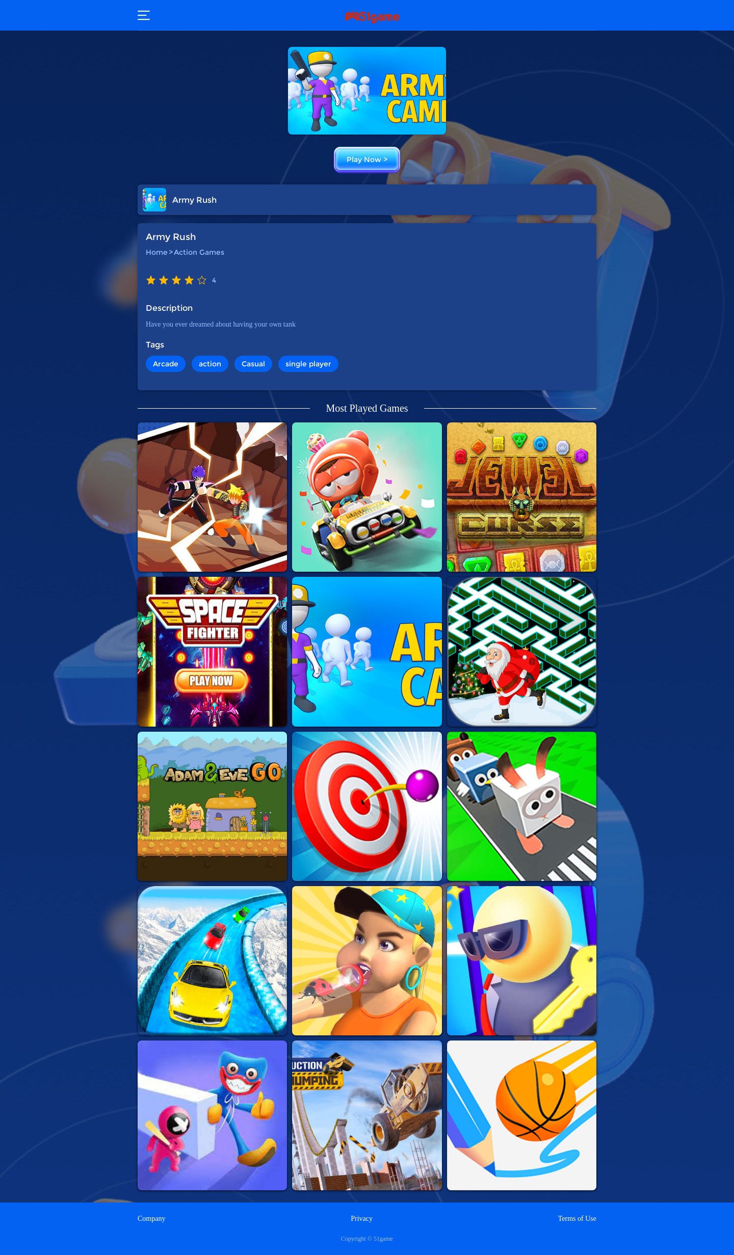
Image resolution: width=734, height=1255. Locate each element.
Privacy (362, 1218)
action (210, 363)
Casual (253, 363)
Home (157, 252)
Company (151, 1218)
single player (308, 363)
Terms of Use (577, 1218)
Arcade (165, 363)
